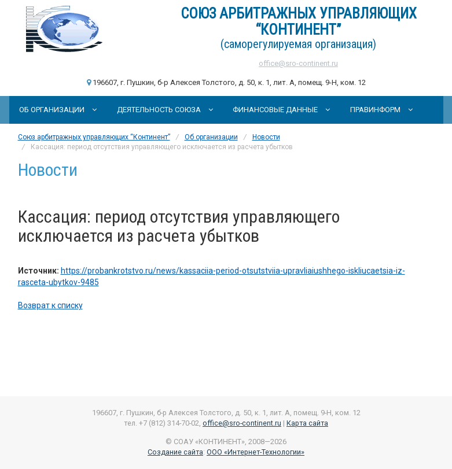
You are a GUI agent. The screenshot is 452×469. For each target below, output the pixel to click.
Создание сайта (175, 452)
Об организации (58, 109)
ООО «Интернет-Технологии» (255, 452)
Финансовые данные (281, 109)
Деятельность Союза (165, 109)
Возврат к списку (50, 305)
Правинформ (381, 109)
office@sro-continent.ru (298, 63)
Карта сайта (307, 423)
